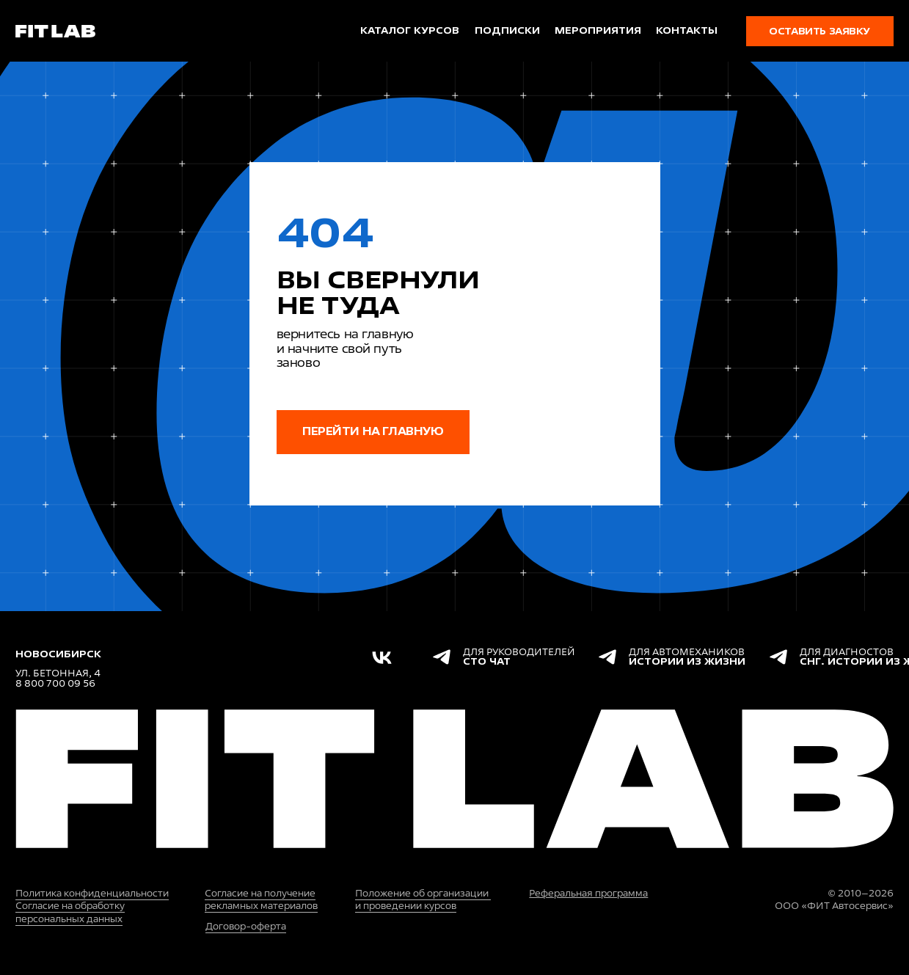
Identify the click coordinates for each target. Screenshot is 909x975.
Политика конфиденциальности (92, 893)
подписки (507, 30)
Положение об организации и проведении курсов (423, 900)
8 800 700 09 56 (55, 683)
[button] (820, 31)
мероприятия (598, 30)
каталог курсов (409, 30)
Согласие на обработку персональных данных (70, 912)
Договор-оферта (245, 926)
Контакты (687, 30)
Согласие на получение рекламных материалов (261, 900)
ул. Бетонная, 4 (58, 673)
